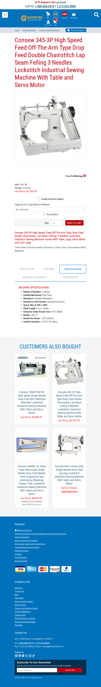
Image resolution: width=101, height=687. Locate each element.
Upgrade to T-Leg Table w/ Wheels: (32, 204)
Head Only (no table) (52, 198)
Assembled (52, 214)
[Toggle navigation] (5, 15)
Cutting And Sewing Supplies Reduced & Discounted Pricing (40, 534)
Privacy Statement (22, 611)
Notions (18, 554)
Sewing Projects (21, 550)
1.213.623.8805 (66, 6)
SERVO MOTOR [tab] (70, 277)
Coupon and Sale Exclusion (26, 608)
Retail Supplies (21, 561)
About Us (19, 588)
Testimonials (20, 615)
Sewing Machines (22, 537)
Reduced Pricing (23, 530)
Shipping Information (24, 601)
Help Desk (19, 598)
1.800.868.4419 (44, 6)
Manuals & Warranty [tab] (35, 277)
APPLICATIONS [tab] (27, 269)
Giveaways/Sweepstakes (25, 622)
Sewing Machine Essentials (26, 540)
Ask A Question (75, 30)
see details (61, 2)
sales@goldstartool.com (52, 646)
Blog (17, 594)
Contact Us (19, 591)
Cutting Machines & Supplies (27, 547)
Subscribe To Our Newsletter (34, 662)
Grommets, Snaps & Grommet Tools (30, 544)
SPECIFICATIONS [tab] (73, 269)
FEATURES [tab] (49, 269)
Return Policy (20, 605)
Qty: (47, 222)
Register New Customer (25, 618)
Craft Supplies (21, 557)
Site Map (18, 625)
